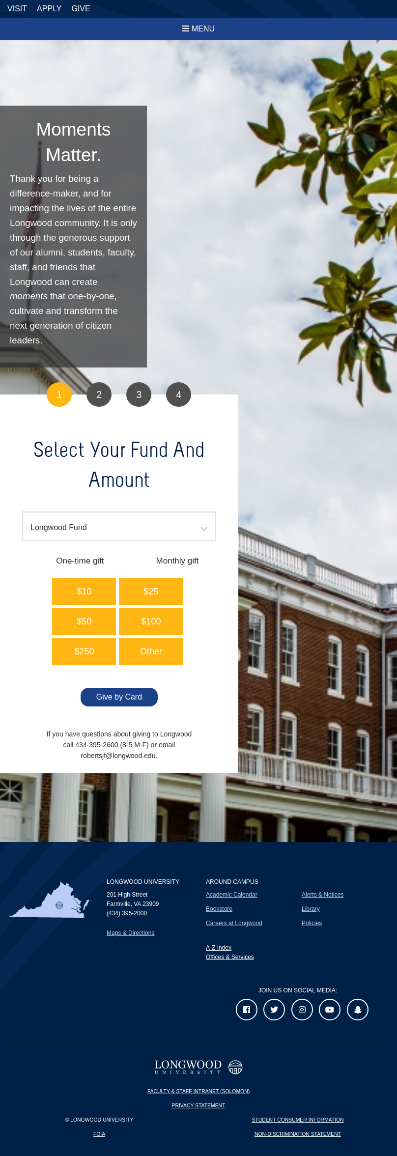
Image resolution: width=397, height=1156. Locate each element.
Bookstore (219, 908)
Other (151, 651)
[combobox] (119, 526)
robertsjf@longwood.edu (118, 756)
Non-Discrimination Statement (298, 1134)
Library (311, 908)
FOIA (99, 1134)
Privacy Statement (199, 1105)
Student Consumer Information (297, 1120)
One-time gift (80, 560)
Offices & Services (230, 957)
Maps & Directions (130, 933)
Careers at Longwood (234, 923)
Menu (203, 29)
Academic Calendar (231, 894)
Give (80, 8)
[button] (84, 591)
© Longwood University (99, 1120)
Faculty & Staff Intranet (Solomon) (198, 1091)
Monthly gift (177, 560)
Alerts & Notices (322, 894)
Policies (312, 923)
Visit (17, 8)
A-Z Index (218, 947)
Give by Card (119, 697)
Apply (49, 8)
